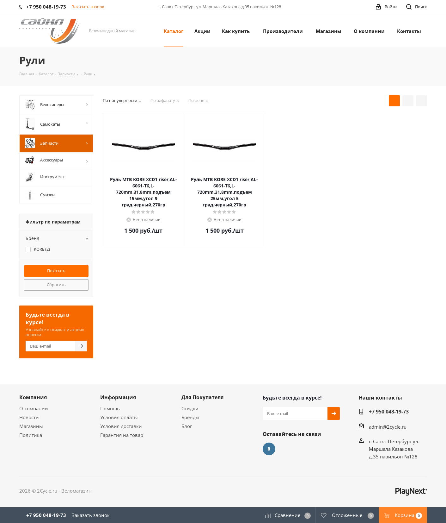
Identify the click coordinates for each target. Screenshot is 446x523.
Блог (186, 426)
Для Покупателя (202, 397)
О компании (33, 408)
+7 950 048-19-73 (389, 411)
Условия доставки (121, 426)
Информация (118, 397)
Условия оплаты (119, 417)
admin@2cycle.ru (387, 427)
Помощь (110, 408)
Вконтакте (269, 449)
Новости (29, 417)
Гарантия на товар (121, 435)
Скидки (190, 408)
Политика (30, 435)
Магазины (31, 426)
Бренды (190, 417)
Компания (33, 397)
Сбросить (56, 284)
